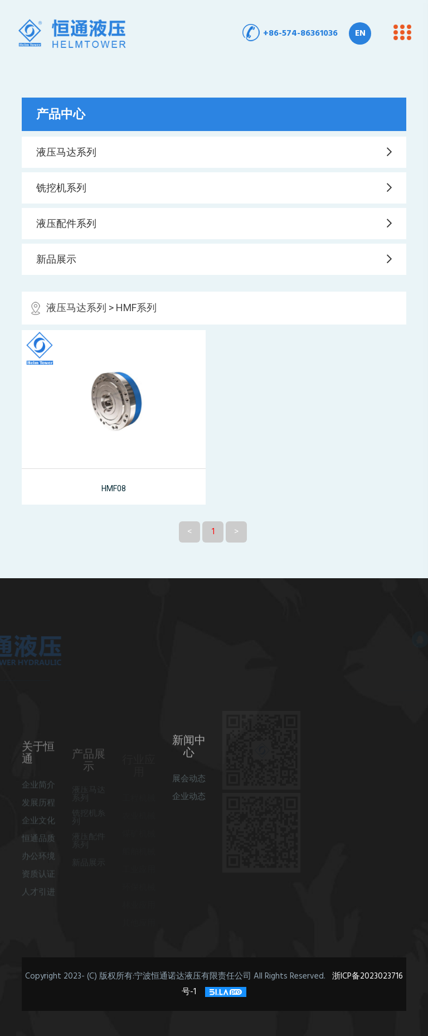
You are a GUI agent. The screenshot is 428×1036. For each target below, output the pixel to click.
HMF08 (113, 488)
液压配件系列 (66, 223)
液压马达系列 (66, 152)
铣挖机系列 (61, 187)
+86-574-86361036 (300, 33)
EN (360, 33)
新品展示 (56, 259)
